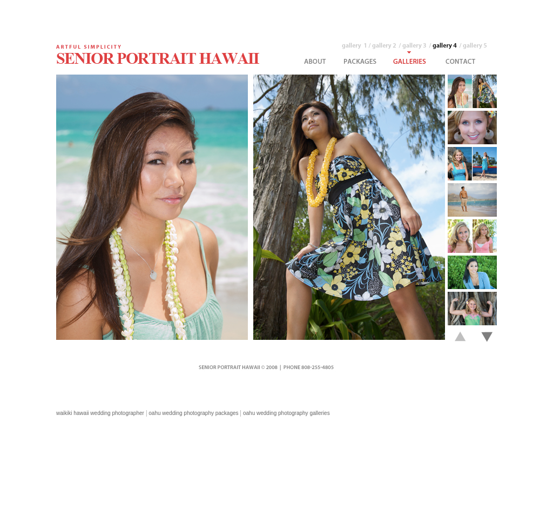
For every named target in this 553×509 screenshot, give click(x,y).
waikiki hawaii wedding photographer (100, 413)
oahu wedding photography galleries (286, 413)
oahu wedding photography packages (193, 413)
